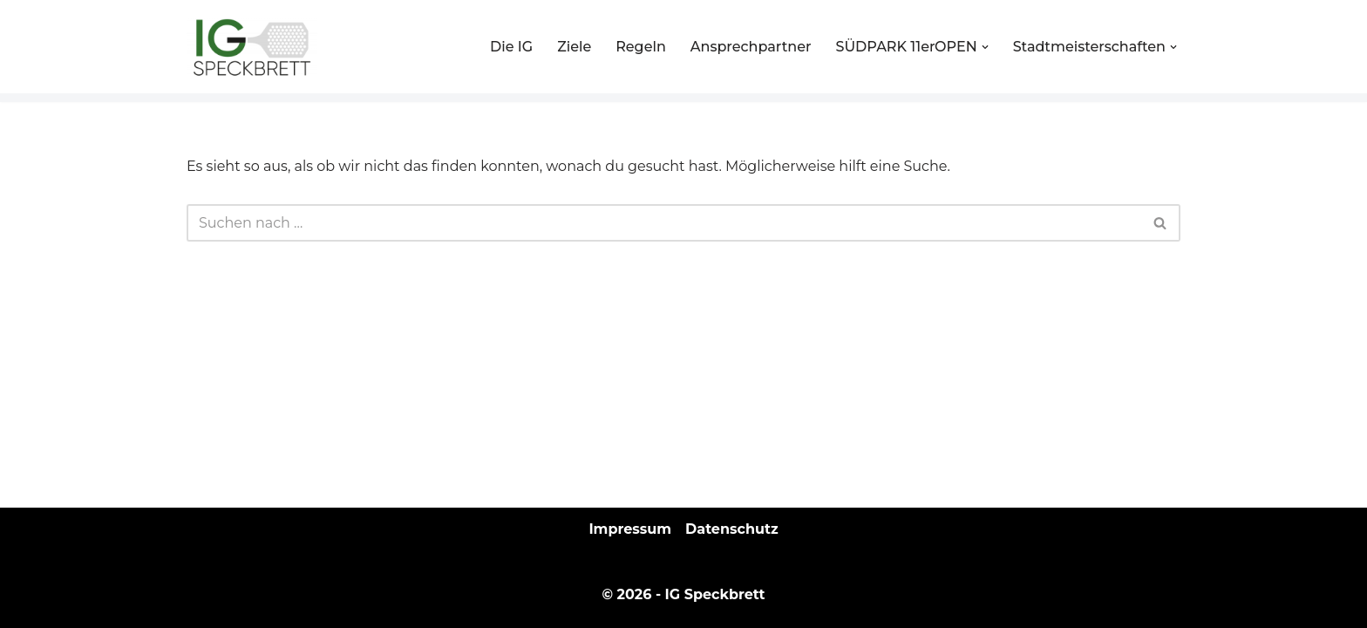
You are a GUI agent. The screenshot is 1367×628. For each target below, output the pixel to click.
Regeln (640, 46)
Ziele (574, 46)
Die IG (511, 46)
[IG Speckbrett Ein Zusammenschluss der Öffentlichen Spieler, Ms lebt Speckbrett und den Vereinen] (252, 47)
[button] (985, 47)
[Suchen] (664, 223)
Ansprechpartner (751, 46)
